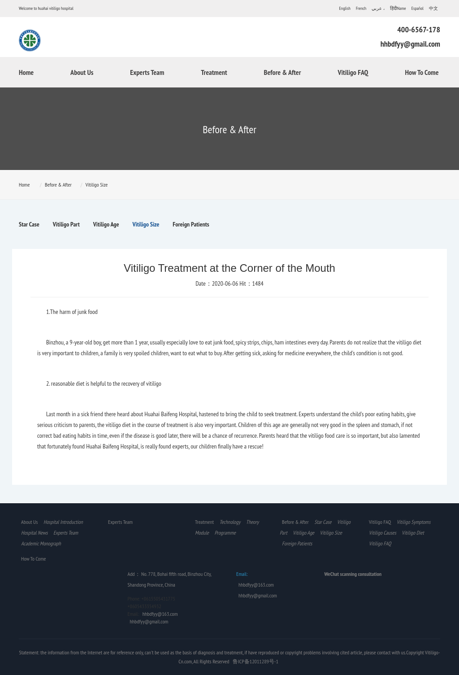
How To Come (421, 72)
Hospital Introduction (63, 521)
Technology (230, 521)
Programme (225, 532)
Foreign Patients (191, 224)
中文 (433, 8)
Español (417, 8)
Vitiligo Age (106, 224)
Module (202, 532)
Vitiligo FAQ (353, 72)
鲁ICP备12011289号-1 (255, 661)
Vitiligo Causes (382, 532)
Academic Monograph (41, 543)
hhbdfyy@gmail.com (410, 44)
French (361, 8)
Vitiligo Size (97, 184)
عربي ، (378, 8)
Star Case (29, 224)
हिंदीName (398, 8)
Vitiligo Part (66, 224)
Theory (252, 521)
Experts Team (147, 72)
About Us (81, 72)
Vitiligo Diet (413, 532)
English (345, 8)
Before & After (282, 72)
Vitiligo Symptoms (413, 521)
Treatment (214, 72)
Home (26, 72)
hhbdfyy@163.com (160, 613)
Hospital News (34, 532)
